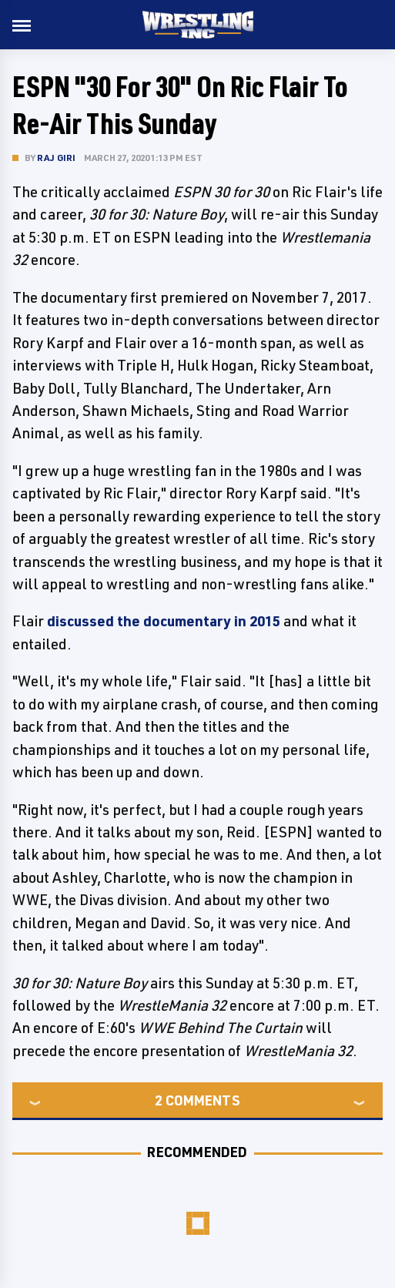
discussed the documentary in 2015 (163, 621)
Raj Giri (56, 157)
